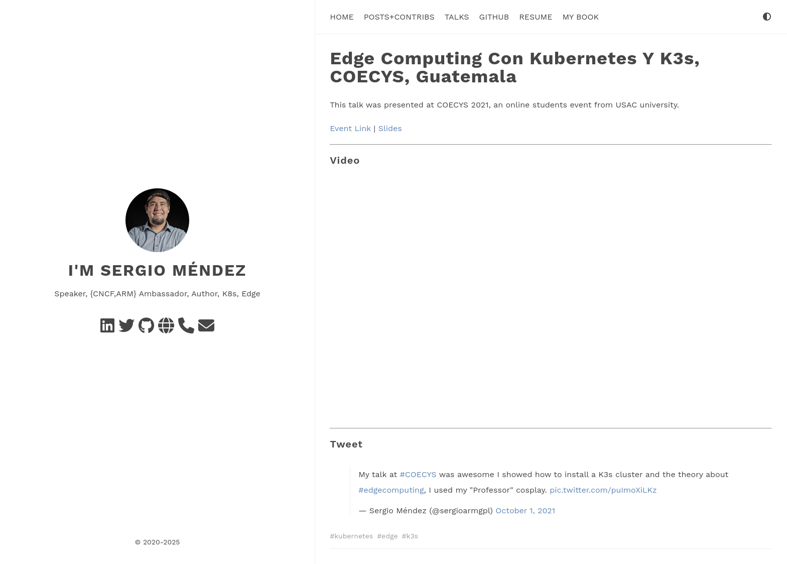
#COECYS (418, 474)
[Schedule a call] (186, 328)
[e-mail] (206, 328)
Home (342, 17)
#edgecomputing (391, 490)
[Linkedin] (107, 328)
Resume (535, 17)
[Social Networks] (166, 328)
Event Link (350, 128)
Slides (390, 128)
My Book (580, 17)
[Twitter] (126, 328)
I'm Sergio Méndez (157, 270)
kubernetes (353, 536)
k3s (412, 536)
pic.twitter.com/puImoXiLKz (603, 490)
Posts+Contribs (399, 17)
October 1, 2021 (525, 510)
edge (389, 536)
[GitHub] (146, 328)
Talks (457, 17)
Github (494, 17)
